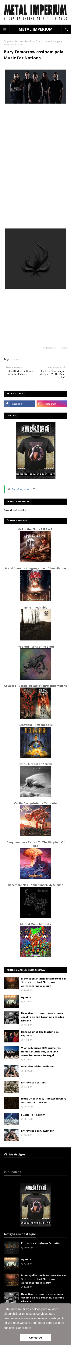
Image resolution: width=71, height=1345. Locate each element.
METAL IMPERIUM (36, 29)
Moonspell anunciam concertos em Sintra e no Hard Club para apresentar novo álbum (43, 982)
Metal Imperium (21, 489)
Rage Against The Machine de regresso (40, 1033)
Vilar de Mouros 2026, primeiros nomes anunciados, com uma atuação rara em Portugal (41, 1051)
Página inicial (11, 41)
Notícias (24, 41)
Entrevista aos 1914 (33, 1082)
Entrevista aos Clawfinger (37, 1130)
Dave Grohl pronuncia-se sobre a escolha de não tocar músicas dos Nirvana (42, 1016)
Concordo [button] (35, 1337)
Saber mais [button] (24, 1328)
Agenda (26, 997)
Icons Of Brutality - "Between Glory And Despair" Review (43, 1100)
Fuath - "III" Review (33, 1114)
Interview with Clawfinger (37, 1066)
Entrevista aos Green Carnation (41, 1243)
